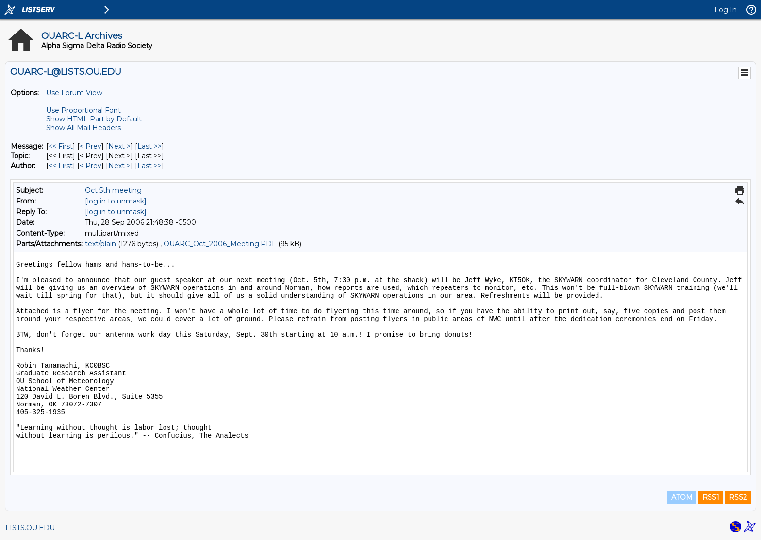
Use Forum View (74, 92)
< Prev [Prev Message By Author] (90, 165)
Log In (725, 9)
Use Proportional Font (83, 110)
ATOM (682, 497)
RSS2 (738, 497)
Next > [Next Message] (119, 146)
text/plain (100, 243)
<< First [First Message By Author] (61, 165)
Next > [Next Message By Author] (119, 165)
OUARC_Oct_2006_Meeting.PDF (220, 243)
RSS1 (710, 497)
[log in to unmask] (116, 201)
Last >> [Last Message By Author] (149, 165)
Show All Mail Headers (83, 127)
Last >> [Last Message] (149, 146)
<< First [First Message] (61, 146)
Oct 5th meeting (113, 190)
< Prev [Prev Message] (90, 146)
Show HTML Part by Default (94, 119)
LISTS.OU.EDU (30, 527)
